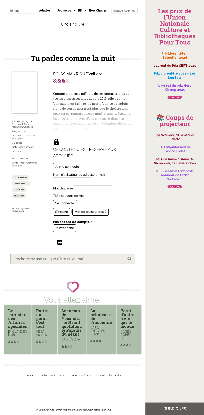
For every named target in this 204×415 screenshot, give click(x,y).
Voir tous (174, 97)
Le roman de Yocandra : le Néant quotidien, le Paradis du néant (71, 322)
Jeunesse (64, 10)
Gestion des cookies (110, 375)
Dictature (20, 177)
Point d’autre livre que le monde (127, 318)
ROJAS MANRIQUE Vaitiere (78, 74)
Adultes (45, 10)
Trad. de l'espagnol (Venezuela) (22, 122)
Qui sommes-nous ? (52, 375)
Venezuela (21, 183)
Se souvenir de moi (68, 196)
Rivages (16, 131)
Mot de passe (63, 188)
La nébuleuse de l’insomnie (101, 316)
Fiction (23, 162)
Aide (15, 10)
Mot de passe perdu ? (90, 212)
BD (80, 10)
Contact (28, 375)
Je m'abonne (64, 228)
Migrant (19, 195)
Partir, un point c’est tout (42, 318)
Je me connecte (67, 167)
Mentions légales (81, 375)
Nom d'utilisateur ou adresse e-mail (79, 175)
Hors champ (97, 10)
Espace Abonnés (124, 10)
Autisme (19, 189)
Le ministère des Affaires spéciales (18, 318)
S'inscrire (61, 212)
